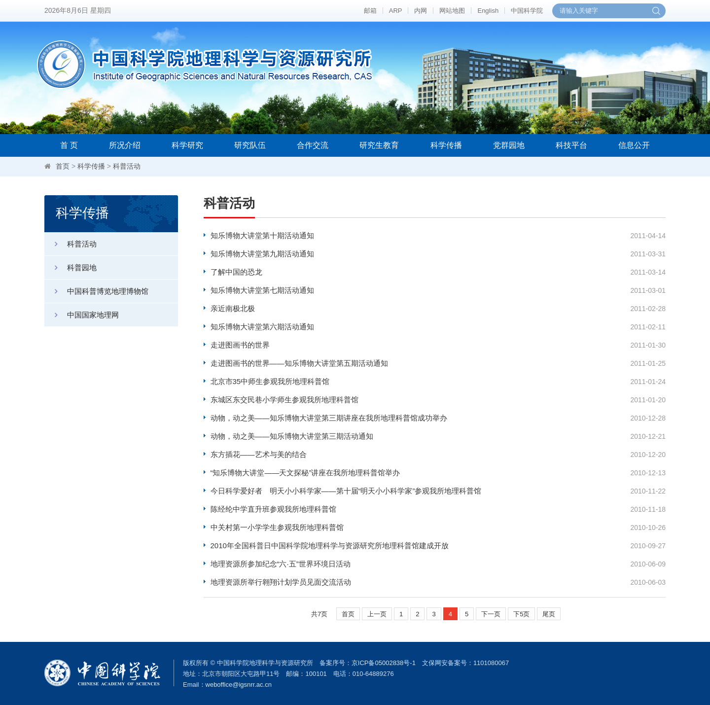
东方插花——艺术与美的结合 (259, 454)
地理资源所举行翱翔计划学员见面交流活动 (281, 582)
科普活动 (127, 166)
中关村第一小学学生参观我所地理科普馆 (277, 527)
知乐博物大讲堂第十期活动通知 (262, 235)
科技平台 (571, 145)
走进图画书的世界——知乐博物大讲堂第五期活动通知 (299, 363)
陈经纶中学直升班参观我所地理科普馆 (273, 509)
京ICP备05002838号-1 (384, 663)
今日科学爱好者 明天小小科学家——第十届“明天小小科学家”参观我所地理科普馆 (346, 491)
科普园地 (70, 267)
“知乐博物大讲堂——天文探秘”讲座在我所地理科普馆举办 (305, 472)
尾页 (548, 614)
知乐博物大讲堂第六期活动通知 (262, 326)
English (487, 10)
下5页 (521, 614)
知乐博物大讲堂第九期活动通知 (262, 253)
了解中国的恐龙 (236, 272)
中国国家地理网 (81, 314)
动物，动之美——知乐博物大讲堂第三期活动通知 (292, 436)
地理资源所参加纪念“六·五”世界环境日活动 (281, 564)
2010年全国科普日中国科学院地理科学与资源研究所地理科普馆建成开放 (330, 545)
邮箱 (370, 10)
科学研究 (187, 145)
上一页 (377, 614)
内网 (420, 10)
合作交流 (312, 145)
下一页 (490, 614)
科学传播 (446, 145)
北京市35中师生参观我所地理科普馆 (270, 381)
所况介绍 (125, 145)
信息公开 (634, 145)
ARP (395, 10)
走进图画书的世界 (240, 345)
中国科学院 (527, 10)
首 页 (69, 145)
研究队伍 (250, 145)
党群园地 (509, 145)
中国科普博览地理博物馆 (96, 291)
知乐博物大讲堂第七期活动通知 (262, 290)
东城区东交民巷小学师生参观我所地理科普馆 (284, 399)
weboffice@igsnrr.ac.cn (239, 684)
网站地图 (452, 10)
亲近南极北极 (233, 308)
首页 (63, 166)
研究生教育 (379, 145)
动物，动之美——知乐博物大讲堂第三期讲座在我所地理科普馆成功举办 (329, 418)
